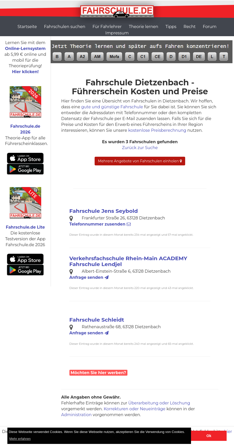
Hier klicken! (25, 71)
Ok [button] (209, 436)
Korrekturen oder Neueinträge (135, 408)
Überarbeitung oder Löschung (159, 403)
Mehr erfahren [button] (20, 439)
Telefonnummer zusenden (100, 224)
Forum (209, 26)
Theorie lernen (143, 26)
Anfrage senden (89, 277)
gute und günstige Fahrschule (112, 106)
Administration (76, 414)
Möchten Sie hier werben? (98, 372)
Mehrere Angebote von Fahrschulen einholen (140, 161)
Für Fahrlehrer (107, 26)
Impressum (117, 33)
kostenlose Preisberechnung (157, 130)
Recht (190, 26)
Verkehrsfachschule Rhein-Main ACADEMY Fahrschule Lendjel (128, 261)
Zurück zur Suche (140, 147)
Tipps (170, 26)
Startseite (27, 26)
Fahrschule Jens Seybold (103, 211)
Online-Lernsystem (25, 48)
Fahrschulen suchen (64, 26)
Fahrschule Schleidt (96, 320)
